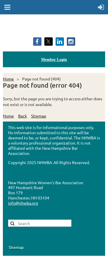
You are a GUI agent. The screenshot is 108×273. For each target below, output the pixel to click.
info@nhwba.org (23, 202)
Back (22, 115)
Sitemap (38, 115)
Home (8, 78)
